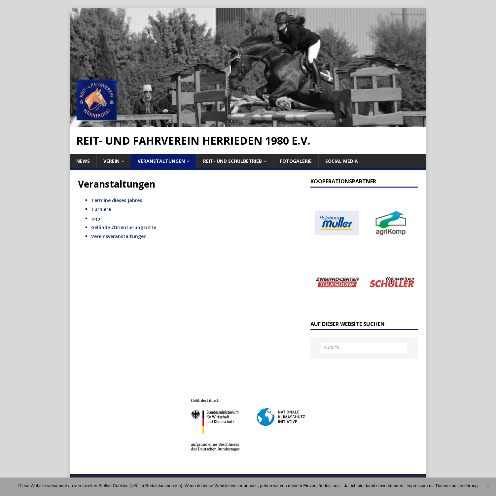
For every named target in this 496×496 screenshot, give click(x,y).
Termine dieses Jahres (116, 200)
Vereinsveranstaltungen (119, 236)
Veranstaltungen (161, 161)
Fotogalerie (296, 161)
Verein (111, 161)
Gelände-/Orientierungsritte (123, 227)
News (83, 161)
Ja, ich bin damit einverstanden (373, 485)
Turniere (101, 209)
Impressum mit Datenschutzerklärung (442, 485)
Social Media (341, 161)
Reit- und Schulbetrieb (232, 161)
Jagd (96, 218)
